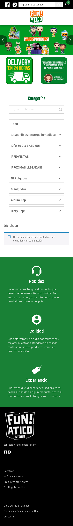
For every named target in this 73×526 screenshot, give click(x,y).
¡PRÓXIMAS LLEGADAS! (26, 167)
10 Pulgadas (19, 178)
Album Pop (18, 200)
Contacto (9, 516)
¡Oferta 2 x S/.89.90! (25, 145)
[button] (70, 40)
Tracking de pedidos (15, 487)
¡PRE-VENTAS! (20, 156)
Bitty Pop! (18, 211)
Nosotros (9, 471)
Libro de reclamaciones (17, 506)
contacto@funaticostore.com (20, 445)
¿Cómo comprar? (13, 476)
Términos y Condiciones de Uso (21, 511)
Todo (14, 124)
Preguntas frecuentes (16, 482)
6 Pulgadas (18, 189)
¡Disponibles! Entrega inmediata (33, 135)
